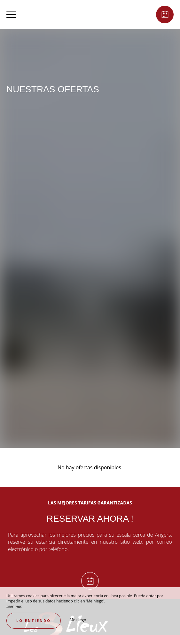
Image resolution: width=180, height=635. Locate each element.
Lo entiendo (33, 620)
